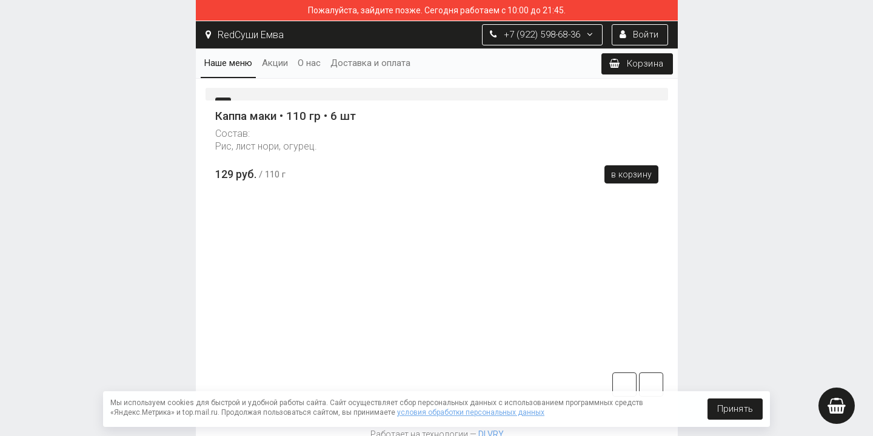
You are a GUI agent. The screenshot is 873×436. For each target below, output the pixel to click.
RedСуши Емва (245, 35)
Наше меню (228, 63)
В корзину (631, 174)
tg (624, 384)
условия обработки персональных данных (470, 412)
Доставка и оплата (370, 63)
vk (651, 384)
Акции (275, 63)
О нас (309, 63)
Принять (735, 408)
